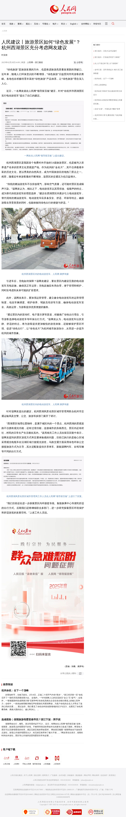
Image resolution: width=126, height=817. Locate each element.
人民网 (4, 31)
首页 (3, 24)
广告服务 (53, 775)
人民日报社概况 (16, 775)
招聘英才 (45, 775)
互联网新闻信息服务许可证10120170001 (28, 790)
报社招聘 (37, 775)
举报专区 (97, 24)
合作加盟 (62, 775)
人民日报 (6, 759)
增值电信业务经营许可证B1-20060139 (59, 790)
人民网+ (16, 759)
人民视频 (47, 759)
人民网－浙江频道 (35, 62)
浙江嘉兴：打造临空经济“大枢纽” (107, 57)
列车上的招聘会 (101, 85)
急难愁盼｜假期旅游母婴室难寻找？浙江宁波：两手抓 (31, 719)
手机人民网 (26, 759)
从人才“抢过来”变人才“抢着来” (106, 63)
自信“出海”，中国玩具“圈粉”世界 (107, 109)
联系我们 (112, 775)
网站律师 (95, 775)
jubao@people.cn (87, 780)
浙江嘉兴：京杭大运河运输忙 (106, 51)
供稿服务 (70, 775)
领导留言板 (36, 759)
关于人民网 (28, 775)
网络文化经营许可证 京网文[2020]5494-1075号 (51, 794)
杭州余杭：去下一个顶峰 (15, 690)
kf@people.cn (41, 785)
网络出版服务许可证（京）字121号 (84, 794)
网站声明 (87, 775)
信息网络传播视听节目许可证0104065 (19, 794)
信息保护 (104, 775)
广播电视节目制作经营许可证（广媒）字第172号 (94, 790)
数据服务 (79, 775)
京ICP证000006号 (104, 794)
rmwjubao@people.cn (96, 785)
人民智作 (57, 759)
